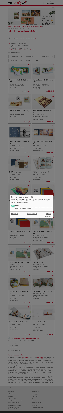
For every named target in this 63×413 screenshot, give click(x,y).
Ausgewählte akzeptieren (32, 213)
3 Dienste (17, 209)
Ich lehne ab (48, 213)
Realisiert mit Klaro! (48, 216)
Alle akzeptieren (15, 213)
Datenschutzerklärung (23, 202)
